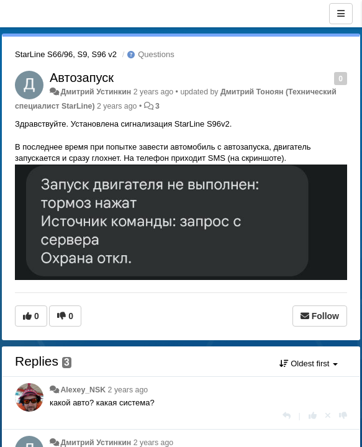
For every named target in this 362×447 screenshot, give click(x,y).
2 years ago (128, 390)
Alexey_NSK (83, 390)
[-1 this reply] (343, 415)
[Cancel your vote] (328, 415)
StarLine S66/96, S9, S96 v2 (66, 54)
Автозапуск (82, 77)
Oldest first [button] (308, 363)
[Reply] (287, 415)
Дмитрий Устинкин (95, 92)
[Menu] (341, 13)
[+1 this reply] (313, 415)
